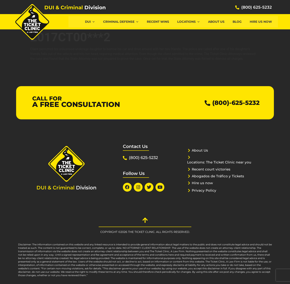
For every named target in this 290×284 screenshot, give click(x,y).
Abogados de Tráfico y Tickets (218, 176)
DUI (90, 22)
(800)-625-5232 (236, 102)
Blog (237, 22)
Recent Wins (158, 22)
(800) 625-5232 (256, 7)
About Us (216, 22)
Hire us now (261, 22)
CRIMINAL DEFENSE (121, 22)
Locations (188, 22)
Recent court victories (211, 169)
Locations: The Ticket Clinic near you (219, 162)
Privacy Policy (204, 190)
